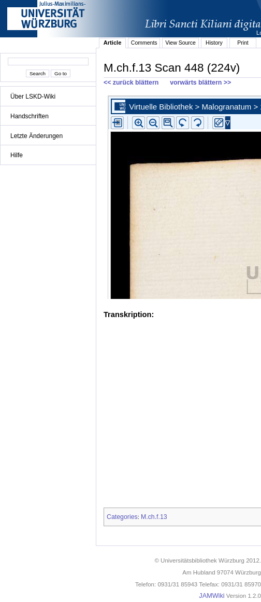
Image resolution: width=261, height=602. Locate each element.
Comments (144, 42)
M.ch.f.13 (154, 517)
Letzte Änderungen (36, 136)
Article (113, 42)
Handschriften (29, 116)
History (214, 42)
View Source (180, 42)
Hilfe (16, 155)
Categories (122, 517)
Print (243, 42)
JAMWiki (211, 595)
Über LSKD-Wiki (32, 96)
